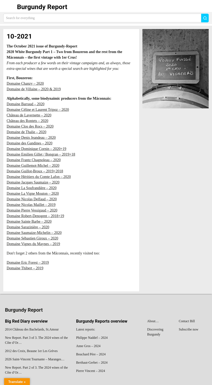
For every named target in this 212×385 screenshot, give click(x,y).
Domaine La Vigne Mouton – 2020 (33, 193)
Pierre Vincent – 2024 (90, 371)
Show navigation (8, 7)
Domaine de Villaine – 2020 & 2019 (34, 89)
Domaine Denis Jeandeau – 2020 (31, 138)
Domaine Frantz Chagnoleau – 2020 (34, 160)
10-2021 (19, 36)
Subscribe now (188, 329)
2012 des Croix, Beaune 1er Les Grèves (31, 351)
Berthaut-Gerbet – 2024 (91, 362)
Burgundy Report (42, 7)
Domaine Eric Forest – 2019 (28, 262)
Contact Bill (187, 321)
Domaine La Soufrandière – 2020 (32, 188)
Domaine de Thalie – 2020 (26, 132)
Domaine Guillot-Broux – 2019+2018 (35, 171)
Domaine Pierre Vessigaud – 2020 (32, 210)
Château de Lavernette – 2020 (29, 115)
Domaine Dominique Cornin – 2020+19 (36, 149)
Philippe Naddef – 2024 (91, 337)
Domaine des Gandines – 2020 (29, 143)
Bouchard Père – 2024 (91, 354)
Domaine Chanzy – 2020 (25, 83)
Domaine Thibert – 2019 (25, 268)
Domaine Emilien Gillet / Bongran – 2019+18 (41, 154)
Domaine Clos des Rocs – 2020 (30, 126)
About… (153, 321)
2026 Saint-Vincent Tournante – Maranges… (34, 359)
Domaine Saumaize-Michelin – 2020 (34, 233)
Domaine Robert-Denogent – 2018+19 (35, 216)
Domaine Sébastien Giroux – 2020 (32, 238)
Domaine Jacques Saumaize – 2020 (33, 182)
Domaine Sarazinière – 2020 (28, 227)
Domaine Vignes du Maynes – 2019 (33, 244)
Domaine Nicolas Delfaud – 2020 (32, 199)
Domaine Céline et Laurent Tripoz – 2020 (38, 110)
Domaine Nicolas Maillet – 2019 (31, 205)
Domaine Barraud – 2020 (25, 104)
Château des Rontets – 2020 (27, 121)
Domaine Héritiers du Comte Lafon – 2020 (39, 177)
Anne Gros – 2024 (88, 346)
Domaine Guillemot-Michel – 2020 (33, 165)
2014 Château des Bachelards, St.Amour (32, 329)
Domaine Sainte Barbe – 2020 (29, 221)
